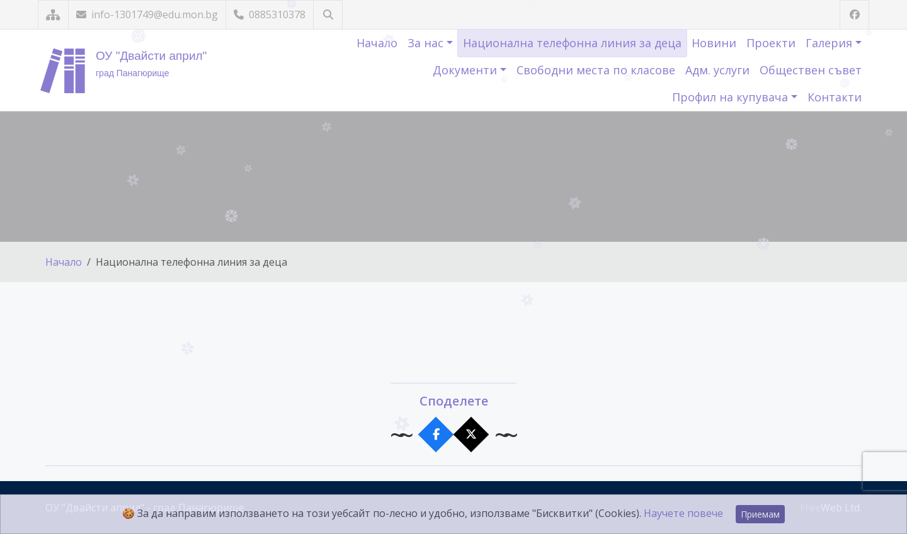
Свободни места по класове (595, 69)
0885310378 (269, 14)
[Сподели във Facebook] (436, 435)
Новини (714, 42)
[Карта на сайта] (53, 15)
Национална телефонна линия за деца (572, 42)
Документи (466, 69)
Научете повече (683, 513)
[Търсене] (328, 15)
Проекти (771, 42)
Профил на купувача (731, 97)
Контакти (834, 97)
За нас (427, 42)
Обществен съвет (811, 69)
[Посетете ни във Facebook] (854, 15)
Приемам (760, 514)
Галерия (830, 42)
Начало (377, 42)
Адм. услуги (717, 69)
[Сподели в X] (471, 435)
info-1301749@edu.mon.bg (147, 14)
